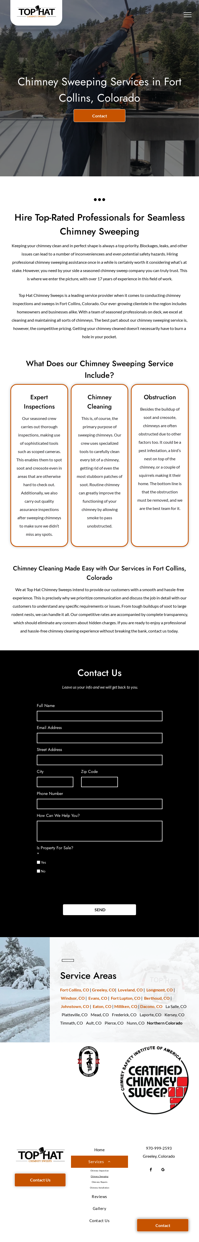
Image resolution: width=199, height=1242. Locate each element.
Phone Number (50, 793)
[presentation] (76, 889)
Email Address (49, 728)
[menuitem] (99, 1150)
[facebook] (151, 1170)
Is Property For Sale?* (55, 851)
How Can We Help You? (58, 815)
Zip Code (89, 771)
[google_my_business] (163, 1170)
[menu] (187, 14)
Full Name (46, 706)
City (40, 771)
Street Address (49, 749)
